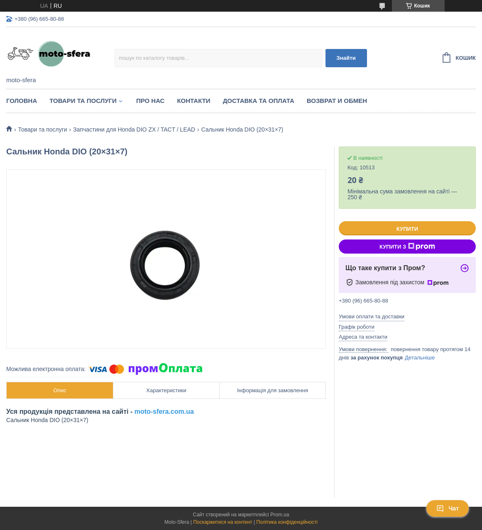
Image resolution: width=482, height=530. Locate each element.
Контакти (193, 101)
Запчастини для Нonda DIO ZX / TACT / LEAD (134, 129)
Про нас (150, 101)
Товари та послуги (83, 101)
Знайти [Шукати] (346, 58)
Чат (447, 508)
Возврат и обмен (337, 101)
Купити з (407, 246)
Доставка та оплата (258, 101)
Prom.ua (279, 515)
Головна (21, 101)
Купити (407, 229)
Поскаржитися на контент (222, 522)
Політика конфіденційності (287, 522)
